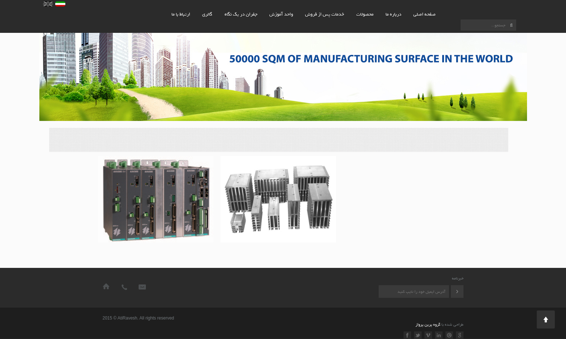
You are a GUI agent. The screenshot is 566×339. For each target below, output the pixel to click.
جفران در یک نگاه (241, 14)
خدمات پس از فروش (324, 14)
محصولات (365, 14)
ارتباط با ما (180, 14)
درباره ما (393, 14)
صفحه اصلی (424, 14)
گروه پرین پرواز (427, 324)
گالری (207, 14)
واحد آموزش (281, 14)
